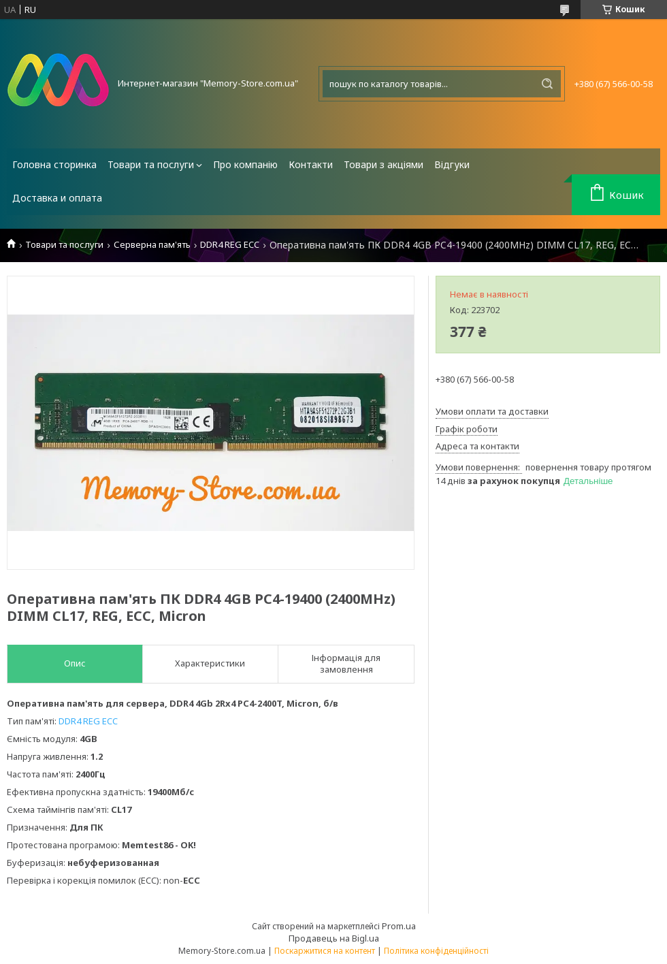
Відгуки (452, 164)
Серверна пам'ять (152, 245)
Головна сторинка (54, 164)
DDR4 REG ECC (229, 245)
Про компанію (245, 164)
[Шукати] (547, 83)
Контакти (311, 164)
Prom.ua (399, 926)
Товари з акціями (383, 164)
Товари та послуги (151, 164)
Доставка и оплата (57, 197)
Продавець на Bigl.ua (334, 938)
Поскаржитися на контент (324, 951)
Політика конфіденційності (436, 951)
